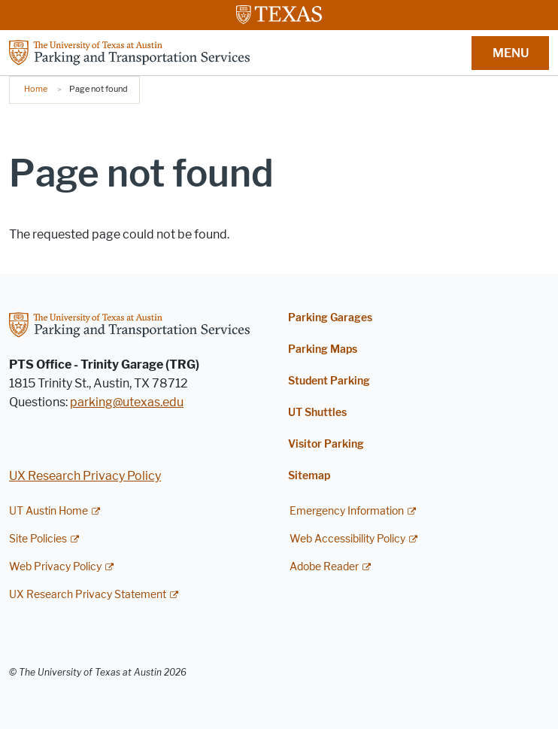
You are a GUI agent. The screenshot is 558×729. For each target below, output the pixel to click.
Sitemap (309, 475)
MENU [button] (511, 53)
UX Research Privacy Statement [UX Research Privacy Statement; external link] (87, 594)
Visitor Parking (326, 444)
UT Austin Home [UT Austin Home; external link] (48, 511)
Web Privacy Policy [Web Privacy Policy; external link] (55, 566)
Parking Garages (330, 317)
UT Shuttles (317, 412)
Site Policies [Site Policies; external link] (38, 539)
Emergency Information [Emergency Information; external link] (347, 511)
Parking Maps (322, 349)
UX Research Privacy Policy (85, 476)
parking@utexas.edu (126, 402)
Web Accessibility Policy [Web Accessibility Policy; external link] (347, 539)
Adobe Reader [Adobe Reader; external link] (324, 566)
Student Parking (329, 381)
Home (35, 89)
